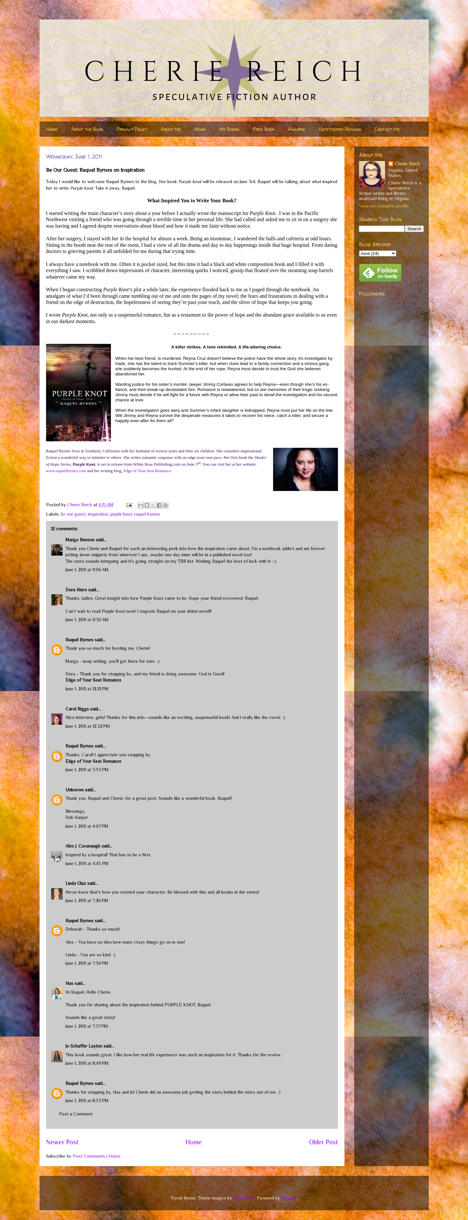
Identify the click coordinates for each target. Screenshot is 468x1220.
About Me (171, 129)
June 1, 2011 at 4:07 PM (87, 826)
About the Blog (87, 129)
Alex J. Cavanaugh (83, 846)
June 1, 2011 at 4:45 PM (87, 863)
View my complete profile (384, 205)
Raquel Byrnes (79, 639)
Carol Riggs (77, 708)
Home (51, 129)
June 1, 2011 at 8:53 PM (87, 1100)
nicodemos (244, 1198)
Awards (296, 129)
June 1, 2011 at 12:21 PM (87, 688)
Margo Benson (80, 539)
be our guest (73, 514)
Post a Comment (75, 1113)
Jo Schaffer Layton (84, 1046)
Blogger (288, 1198)
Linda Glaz (76, 883)
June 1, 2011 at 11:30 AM (87, 619)
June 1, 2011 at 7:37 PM (87, 1026)
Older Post (323, 1142)
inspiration (98, 514)
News (200, 129)
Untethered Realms (339, 129)
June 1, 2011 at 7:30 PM (87, 963)
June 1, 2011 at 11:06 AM (87, 569)
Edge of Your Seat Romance (93, 680)
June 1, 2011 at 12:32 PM (88, 726)
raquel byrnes (147, 514)
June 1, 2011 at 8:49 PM (87, 1063)
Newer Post (62, 1142)
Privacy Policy (132, 129)
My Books (229, 129)
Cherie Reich (407, 163)
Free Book (263, 129)
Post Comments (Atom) (96, 1156)
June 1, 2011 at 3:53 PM (87, 769)
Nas (69, 983)
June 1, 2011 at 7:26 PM (87, 900)
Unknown (75, 789)
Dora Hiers (76, 589)
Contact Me (387, 129)
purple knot (121, 514)
